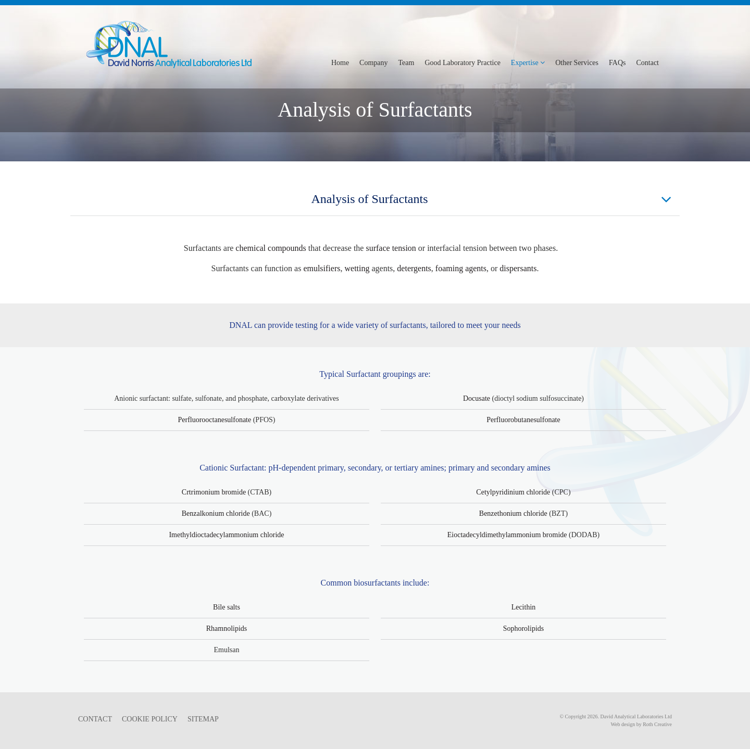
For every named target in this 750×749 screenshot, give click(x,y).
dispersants (517, 268)
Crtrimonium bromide (214, 492)
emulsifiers (321, 268)
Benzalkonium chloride (216, 513)
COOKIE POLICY (150, 719)
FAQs (617, 63)
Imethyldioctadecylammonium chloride (226, 535)
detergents (414, 268)
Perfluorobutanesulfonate (523, 420)
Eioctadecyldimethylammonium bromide (507, 535)
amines (432, 467)
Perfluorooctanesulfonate (214, 420)
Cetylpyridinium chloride (513, 492)
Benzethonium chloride (513, 513)
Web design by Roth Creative (641, 724)
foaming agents (460, 268)
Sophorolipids (523, 628)
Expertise (528, 63)
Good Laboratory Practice (462, 63)
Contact (647, 63)
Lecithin (523, 607)
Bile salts (226, 607)
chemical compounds (270, 248)
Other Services (576, 63)
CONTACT (95, 719)
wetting (356, 268)
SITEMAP (203, 719)
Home (340, 63)
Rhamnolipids (226, 628)
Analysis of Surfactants (491, 199)
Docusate (476, 398)
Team (406, 63)
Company (373, 63)
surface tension (391, 248)
